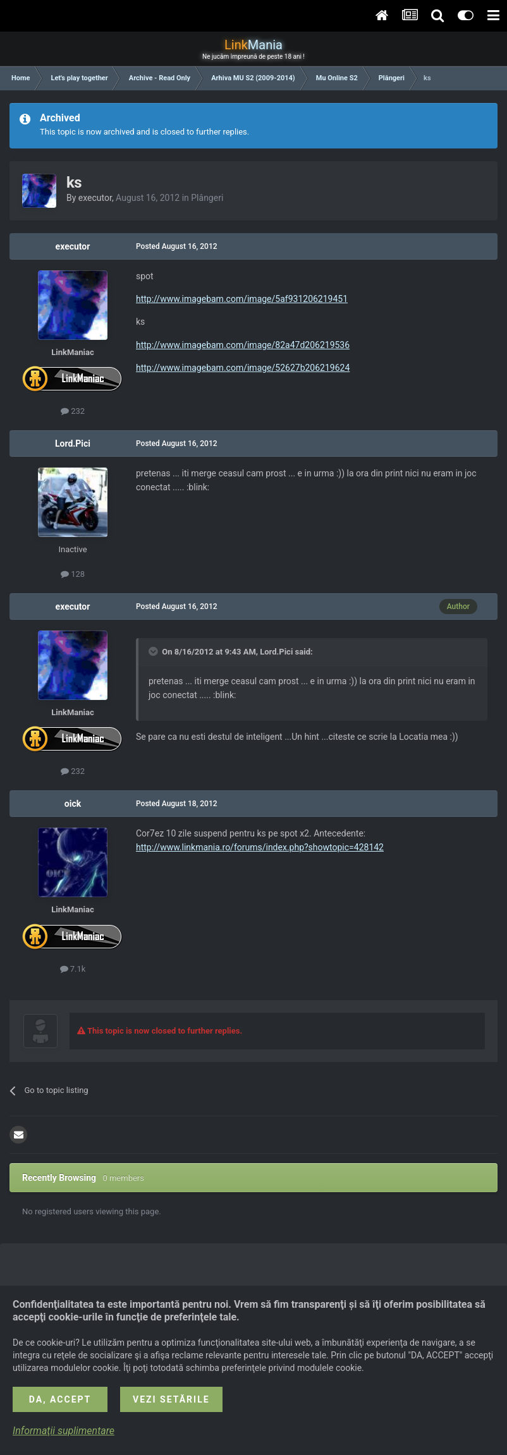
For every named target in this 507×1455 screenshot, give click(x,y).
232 (73, 411)
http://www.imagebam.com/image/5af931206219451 (242, 299)
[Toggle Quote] (154, 651)
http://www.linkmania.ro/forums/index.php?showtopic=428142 (260, 847)
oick (72, 804)
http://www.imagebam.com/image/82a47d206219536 (243, 345)
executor (95, 198)
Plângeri (207, 198)
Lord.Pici (72, 443)
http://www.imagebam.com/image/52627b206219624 (243, 368)
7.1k (73, 969)
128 (73, 574)
